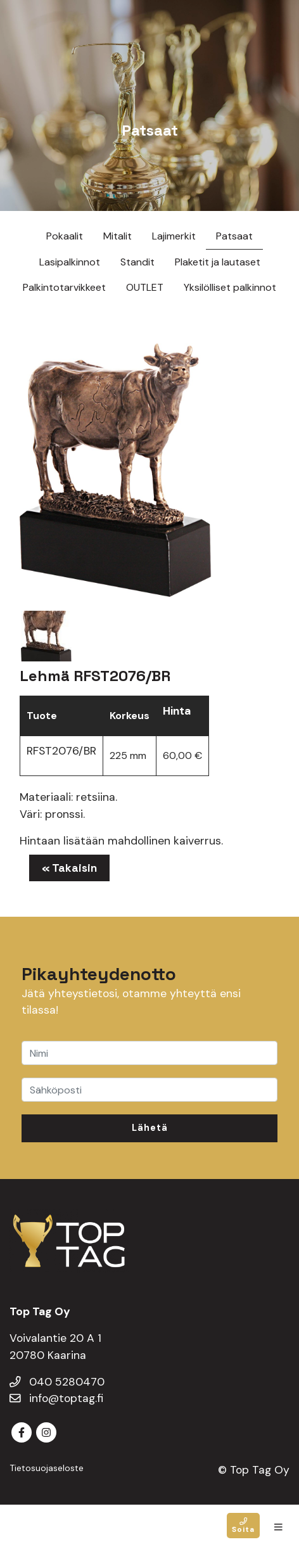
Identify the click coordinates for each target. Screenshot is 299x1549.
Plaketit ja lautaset (217, 262)
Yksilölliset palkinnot (230, 287)
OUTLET (144, 287)
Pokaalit (64, 236)
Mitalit (117, 236)
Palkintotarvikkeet (64, 287)
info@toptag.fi (56, 1398)
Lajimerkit (174, 236)
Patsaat (234, 236)
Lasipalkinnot (69, 262)
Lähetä (150, 1127)
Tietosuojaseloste (47, 1468)
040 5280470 (57, 1382)
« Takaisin (69, 868)
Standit (137, 262)
